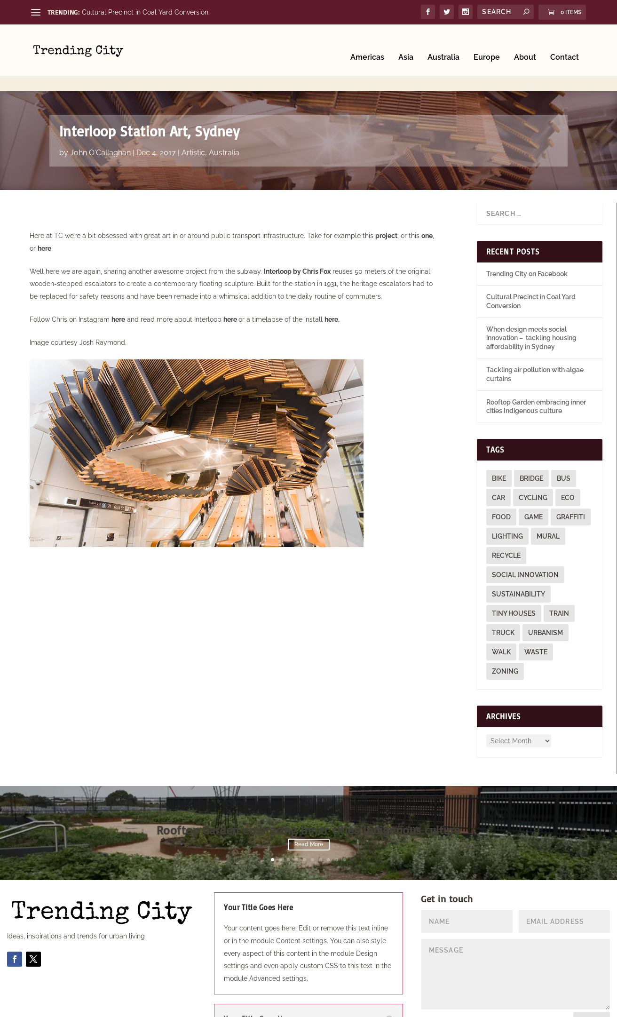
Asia (405, 44)
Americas (367, 44)
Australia (443, 44)
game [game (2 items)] (533, 488)
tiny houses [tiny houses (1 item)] (514, 584)
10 (344, 830)
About (525, 44)
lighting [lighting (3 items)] (507, 507)
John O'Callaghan (100, 123)
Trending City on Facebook (527, 244)
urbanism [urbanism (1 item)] (545, 603)
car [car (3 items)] (498, 468)
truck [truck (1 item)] (503, 603)
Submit (591, 993)
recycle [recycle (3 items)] (506, 526)
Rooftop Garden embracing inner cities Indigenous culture (309, 802)
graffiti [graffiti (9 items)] (570, 488)
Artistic (193, 123)
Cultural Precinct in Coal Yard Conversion (145, 12)
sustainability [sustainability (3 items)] (518, 565)
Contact (564, 44)
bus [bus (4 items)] (563, 449)
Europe (487, 44)
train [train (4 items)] (559, 584)
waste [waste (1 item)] (535, 623)
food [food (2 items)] (501, 488)
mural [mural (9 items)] (548, 507)
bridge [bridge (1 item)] (531, 449)
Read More (308, 816)
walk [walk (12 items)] (501, 623)
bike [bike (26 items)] (499, 449)
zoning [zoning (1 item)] (505, 642)
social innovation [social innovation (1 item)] (525, 545)
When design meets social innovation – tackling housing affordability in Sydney (531, 308)
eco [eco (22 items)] (568, 468)
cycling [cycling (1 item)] (533, 468)
